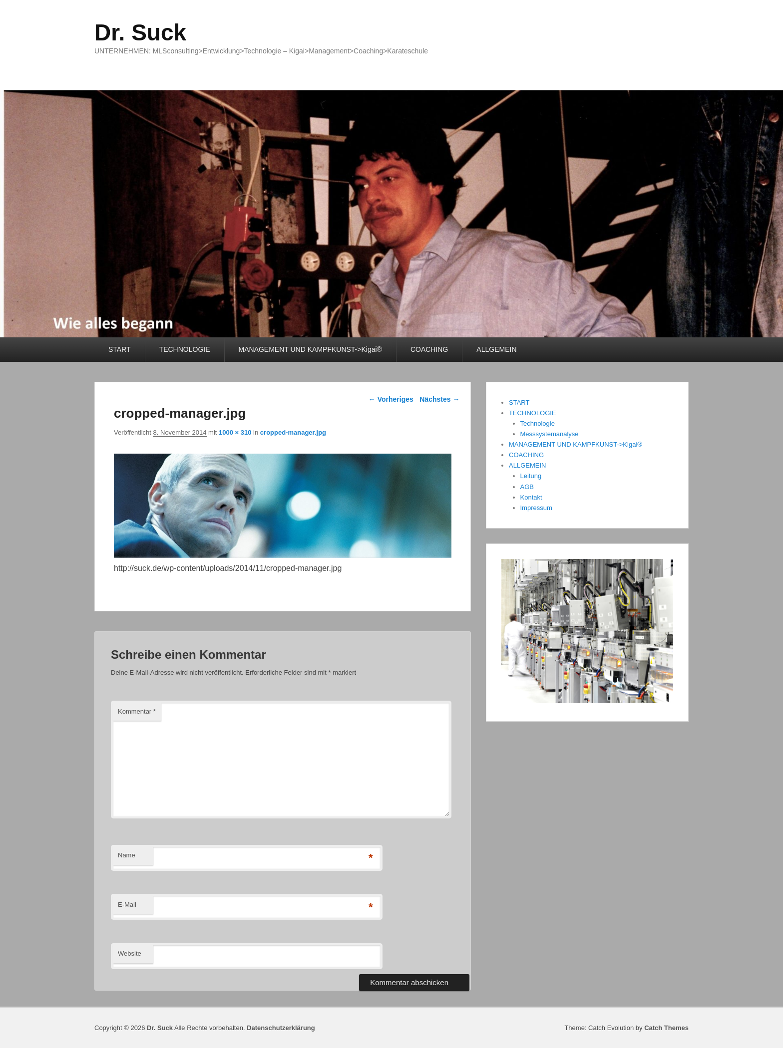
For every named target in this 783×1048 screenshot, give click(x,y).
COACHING (429, 349)
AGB (527, 487)
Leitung (531, 476)
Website (129, 953)
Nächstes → (439, 399)
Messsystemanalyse (549, 434)
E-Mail (127, 904)
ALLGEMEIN (496, 349)
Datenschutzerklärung (281, 1028)
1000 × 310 (235, 432)
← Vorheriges (391, 399)
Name (126, 855)
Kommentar (137, 711)
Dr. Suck (140, 32)
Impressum (536, 508)
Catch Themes (666, 1028)
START (119, 349)
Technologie (537, 423)
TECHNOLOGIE (184, 349)
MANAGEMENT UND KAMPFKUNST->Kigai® (310, 349)
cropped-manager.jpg (293, 432)
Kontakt (531, 497)
